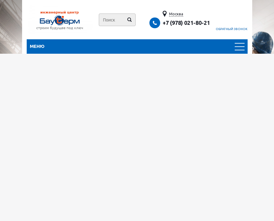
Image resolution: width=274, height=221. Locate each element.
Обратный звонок (232, 29)
